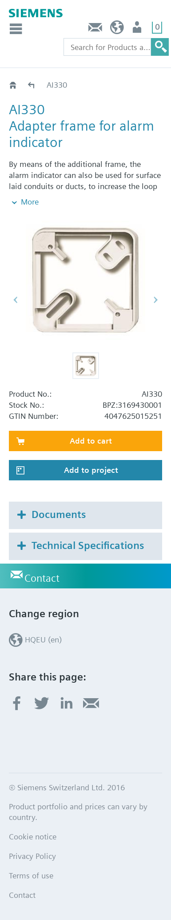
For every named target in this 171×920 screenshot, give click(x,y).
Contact (95, 29)
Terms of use (31, 875)
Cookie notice (32, 836)
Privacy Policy (32, 856)
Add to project (91, 470)
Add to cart (91, 440)
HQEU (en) (117, 29)
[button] (85, 365)
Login (138, 29)
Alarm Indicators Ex (32, 84)
